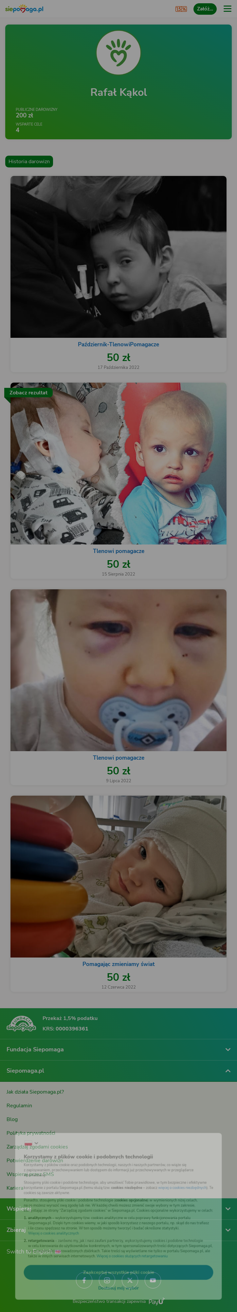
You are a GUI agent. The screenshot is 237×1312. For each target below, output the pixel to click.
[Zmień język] (18, 1132)
